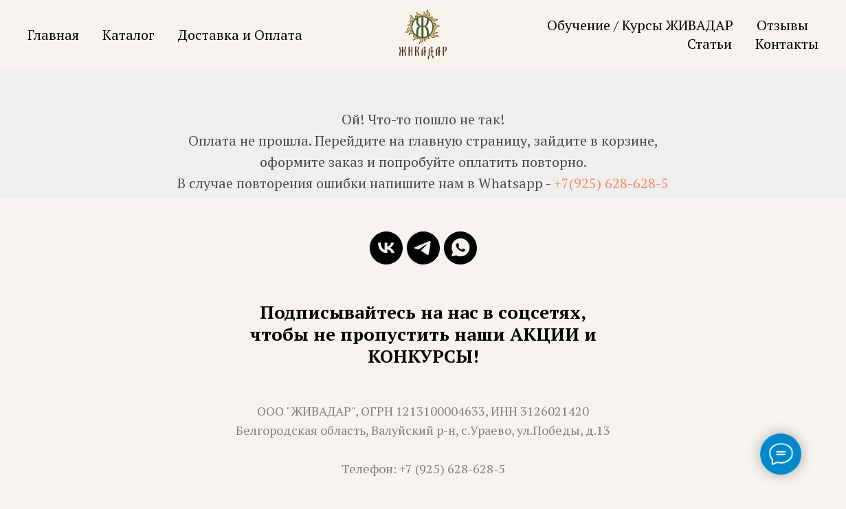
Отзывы (782, 25)
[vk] (386, 247)
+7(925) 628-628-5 (611, 183)
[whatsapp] (460, 247)
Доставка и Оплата (240, 34)
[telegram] (423, 247)
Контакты (787, 43)
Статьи (709, 43)
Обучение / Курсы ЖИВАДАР (640, 25)
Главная (53, 34)
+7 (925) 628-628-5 (452, 468)
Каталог (128, 34)
